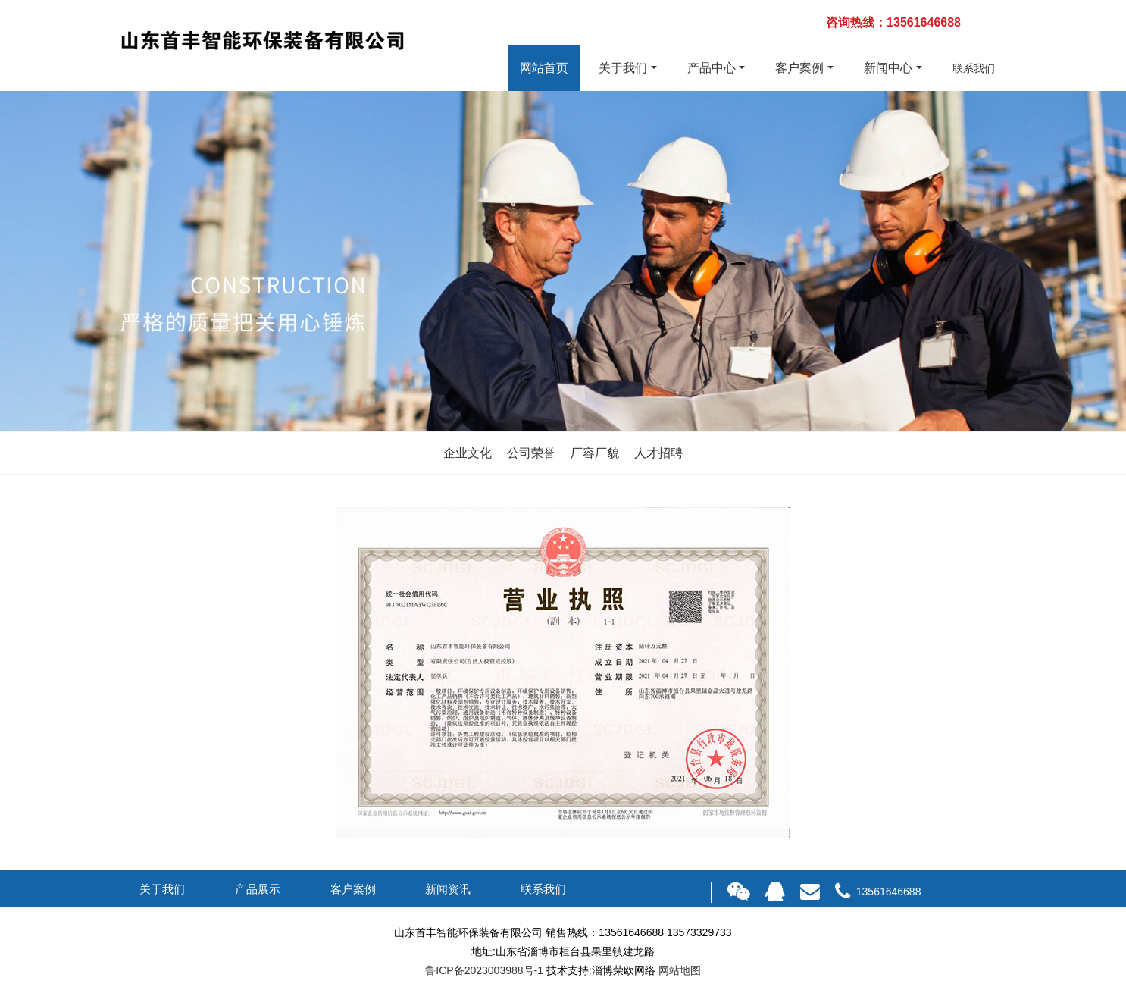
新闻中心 (888, 67)
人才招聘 (658, 453)
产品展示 (257, 888)
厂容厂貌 (595, 453)
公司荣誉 (531, 453)
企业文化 (467, 453)
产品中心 (711, 67)
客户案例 (799, 67)
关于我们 (623, 67)
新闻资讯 (448, 888)
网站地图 (679, 970)
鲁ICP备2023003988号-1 (484, 970)
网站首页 (544, 67)
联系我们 (973, 68)
